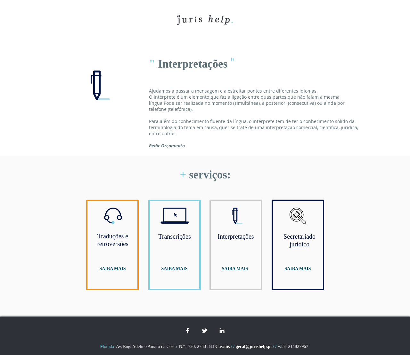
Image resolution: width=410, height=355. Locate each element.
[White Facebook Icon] (187, 330)
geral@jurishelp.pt (254, 346)
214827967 (298, 346)
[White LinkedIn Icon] (222, 330)
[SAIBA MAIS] (112, 269)
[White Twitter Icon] (204, 330)
